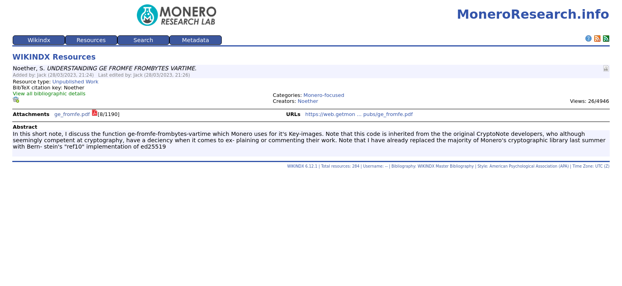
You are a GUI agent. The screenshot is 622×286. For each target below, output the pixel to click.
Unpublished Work (75, 82)
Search (143, 40)
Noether (308, 101)
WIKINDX (295, 166)
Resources (91, 40)
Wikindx (39, 40)
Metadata (195, 40)
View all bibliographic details (49, 94)
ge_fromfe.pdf (72, 114)
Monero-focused (323, 95)
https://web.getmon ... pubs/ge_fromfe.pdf (359, 114)
